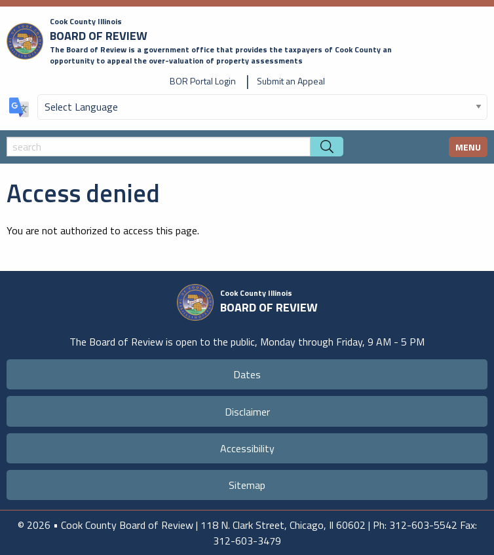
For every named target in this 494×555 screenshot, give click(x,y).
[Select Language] (262, 107)
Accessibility (247, 448)
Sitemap (247, 485)
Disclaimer (247, 412)
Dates (247, 374)
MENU (468, 147)
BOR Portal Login (203, 81)
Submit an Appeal (291, 81)
